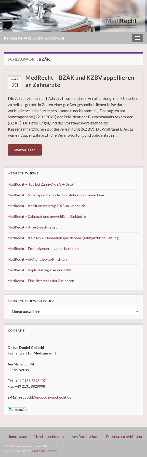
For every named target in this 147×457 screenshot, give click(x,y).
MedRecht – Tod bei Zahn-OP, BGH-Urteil (41, 184)
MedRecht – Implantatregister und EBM (39, 270)
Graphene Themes (45, 451)
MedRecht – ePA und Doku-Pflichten (37, 259)
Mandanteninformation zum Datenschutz (66, 436)
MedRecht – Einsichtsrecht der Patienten (41, 280)
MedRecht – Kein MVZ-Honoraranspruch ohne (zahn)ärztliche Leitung (63, 238)
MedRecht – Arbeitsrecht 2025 (33, 227)
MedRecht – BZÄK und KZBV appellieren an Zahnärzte (79, 81)
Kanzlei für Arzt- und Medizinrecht (34, 37)
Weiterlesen (24, 150)
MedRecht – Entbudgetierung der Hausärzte (43, 248)
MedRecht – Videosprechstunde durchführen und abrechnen (56, 195)
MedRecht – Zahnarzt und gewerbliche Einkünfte (47, 216)
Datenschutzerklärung (124, 436)
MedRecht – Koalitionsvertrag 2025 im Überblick (46, 206)
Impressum (18, 436)
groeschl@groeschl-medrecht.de (45, 397)
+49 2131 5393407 (30, 380)
